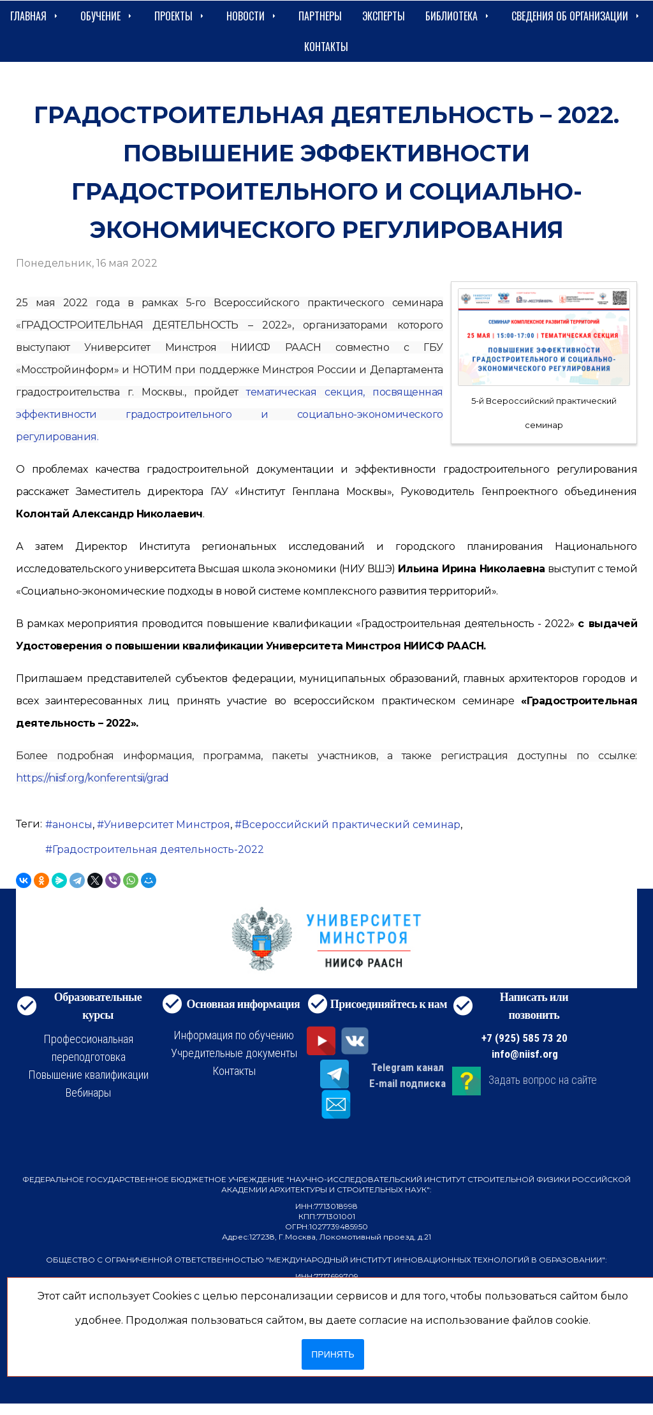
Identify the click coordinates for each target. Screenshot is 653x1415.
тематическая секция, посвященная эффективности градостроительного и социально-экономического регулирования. (229, 414)
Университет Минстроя (167, 825)
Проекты (180, 16)
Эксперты (383, 16)
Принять (332, 1354)
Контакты (326, 46)
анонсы (72, 825)
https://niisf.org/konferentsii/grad (92, 778)
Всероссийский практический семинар (351, 825)
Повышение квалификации (88, 1074)
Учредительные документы (234, 1053)
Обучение (107, 16)
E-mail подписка (407, 1083)
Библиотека (458, 16)
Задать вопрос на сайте (542, 1079)
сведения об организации (576, 16)
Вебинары (88, 1092)
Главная (35, 16)
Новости (252, 16)
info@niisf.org (525, 1054)
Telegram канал (407, 1067)
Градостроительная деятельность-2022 (158, 849)
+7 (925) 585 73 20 (524, 1038)
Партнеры (320, 16)
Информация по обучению (233, 1035)
